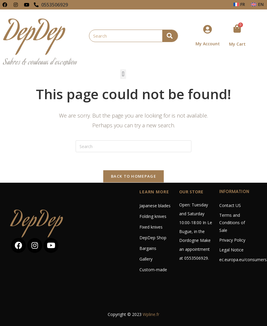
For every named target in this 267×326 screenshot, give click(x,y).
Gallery (145, 259)
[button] (123, 74)
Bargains (147, 248)
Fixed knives (151, 227)
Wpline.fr (151, 314)
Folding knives (152, 216)
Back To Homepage (133, 176)
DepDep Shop (152, 237)
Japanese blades (155, 205)
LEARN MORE (154, 192)
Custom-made (153, 269)
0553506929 (54, 4)
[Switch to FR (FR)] (239, 4)
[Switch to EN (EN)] (257, 4)
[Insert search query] (133, 146)
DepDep (37, 221)
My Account (208, 43)
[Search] (170, 36)
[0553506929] (36, 4)
